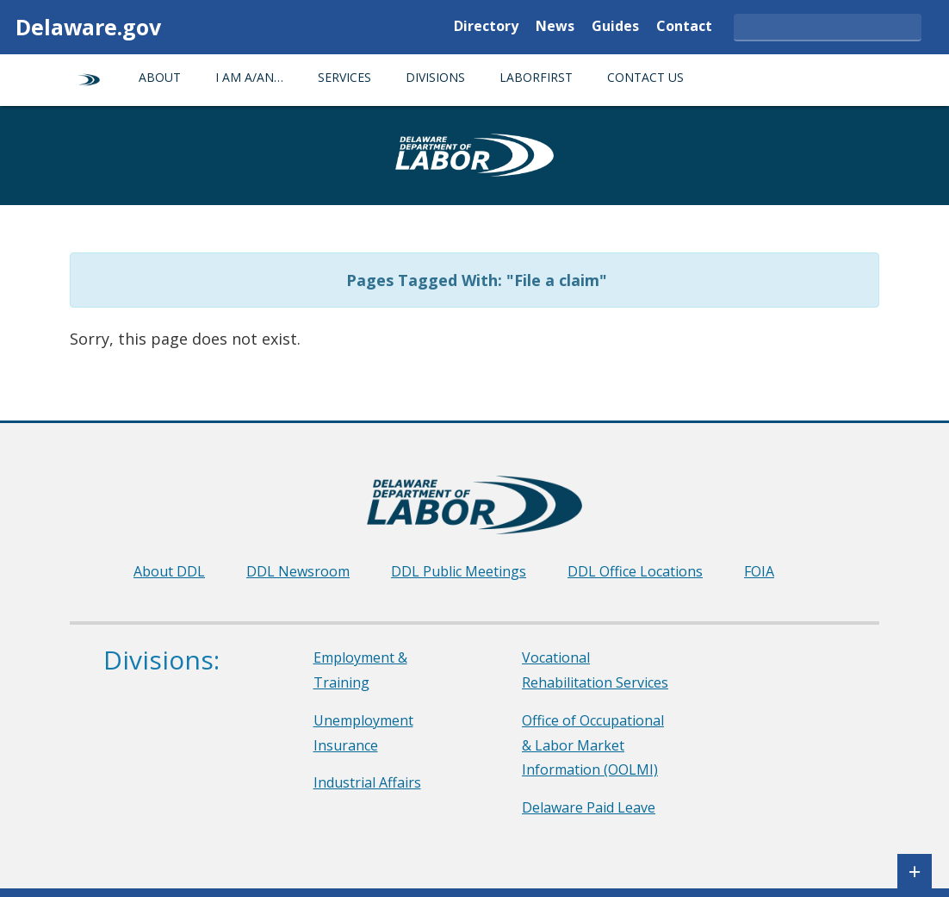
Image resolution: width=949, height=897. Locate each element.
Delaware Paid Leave (588, 807)
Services (344, 77)
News (555, 27)
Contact (684, 27)
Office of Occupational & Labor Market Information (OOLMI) (593, 745)
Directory (486, 27)
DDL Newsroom (298, 571)
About (160, 77)
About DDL (169, 571)
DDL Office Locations (635, 571)
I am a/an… (249, 77)
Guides (615, 27)
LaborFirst (536, 77)
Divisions (435, 77)
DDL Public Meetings (458, 571)
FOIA (759, 571)
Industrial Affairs (367, 782)
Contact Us (645, 77)
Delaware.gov (88, 26)
